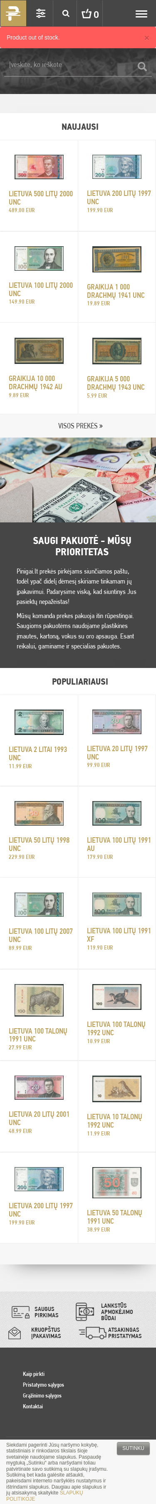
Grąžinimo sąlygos (42, 1395)
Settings (40, 13)
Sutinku (133, 1448)
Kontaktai (33, 1406)
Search (65, 13)
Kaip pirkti (34, 1373)
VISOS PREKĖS (78, 425)
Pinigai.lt (13, 13)
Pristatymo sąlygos (43, 1384)
